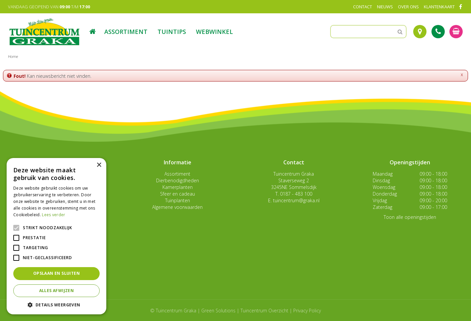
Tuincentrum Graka (293, 174)
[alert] (56, 236)
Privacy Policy (307, 310)
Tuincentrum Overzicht (264, 310)
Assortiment (177, 174)
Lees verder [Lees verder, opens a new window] (53, 215)
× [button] (98, 165)
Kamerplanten (177, 187)
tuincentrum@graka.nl (296, 200)
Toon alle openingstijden (410, 217)
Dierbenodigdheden (177, 180)
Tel (438, 31)
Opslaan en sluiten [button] (56, 273)
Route (419, 31)
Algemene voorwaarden (177, 207)
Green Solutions (218, 310)
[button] (56, 304)
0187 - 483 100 (296, 194)
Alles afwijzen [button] (56, 290)
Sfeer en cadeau (177, 194)
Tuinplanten (177, 200)
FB (460, 6)
